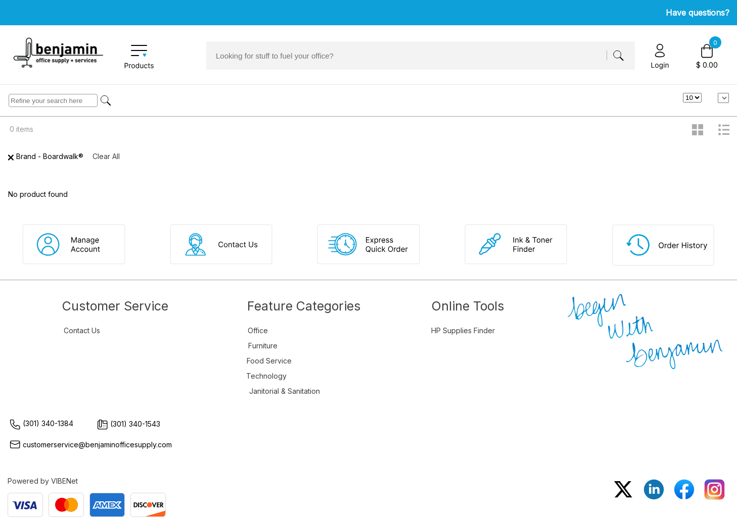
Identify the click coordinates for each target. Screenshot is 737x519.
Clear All (106, 156)
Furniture (263, 345)
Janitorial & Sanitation (284, 391)
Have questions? (697, 13)
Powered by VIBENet (43, 481)
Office (258, 330)
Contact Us (82, 330)
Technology (266, 376)
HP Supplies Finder (463, 330)
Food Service (269, 360)
